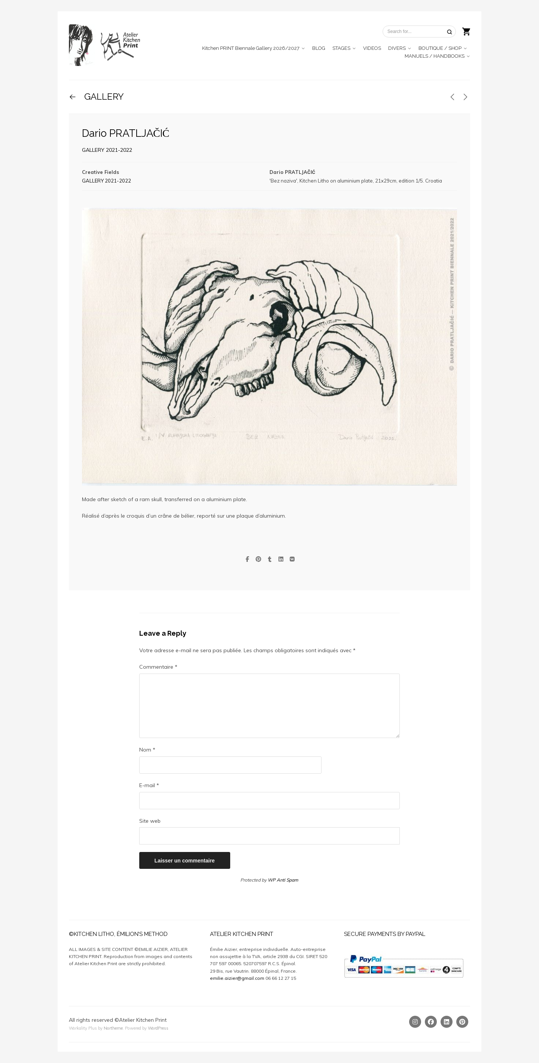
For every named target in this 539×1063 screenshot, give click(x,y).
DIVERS (397, 48)
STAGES (341, 48)
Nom (147, 749)
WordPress (158, 1028)
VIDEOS (372, 48)
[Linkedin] (446, 1022)
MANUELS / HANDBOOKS (435, 56)
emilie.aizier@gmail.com (237, 978)
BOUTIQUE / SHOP (440, 48)
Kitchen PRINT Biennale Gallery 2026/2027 (250, 48)
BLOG (318, 48)
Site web (150, 820)
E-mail (149, 785)
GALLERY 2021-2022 (107, 150)
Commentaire (158, 666)
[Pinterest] (462, 1022)
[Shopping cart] (466, 30)
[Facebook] (431, 1022)
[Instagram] (415, 1022)
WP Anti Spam (283, 880)
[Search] (449, 32)
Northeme (113, 1028)
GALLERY (103, 96)
